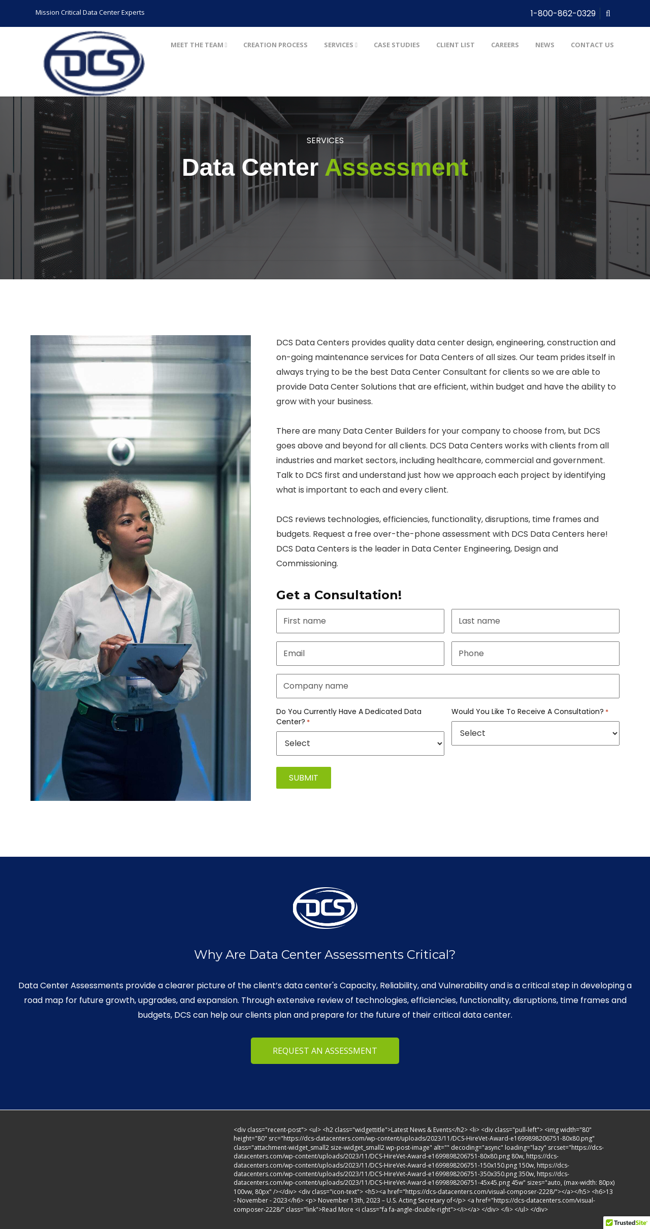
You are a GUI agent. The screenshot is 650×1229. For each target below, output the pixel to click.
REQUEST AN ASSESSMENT (325, 1050)
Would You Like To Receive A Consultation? (529, 711)
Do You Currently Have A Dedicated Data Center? (348, 716)
